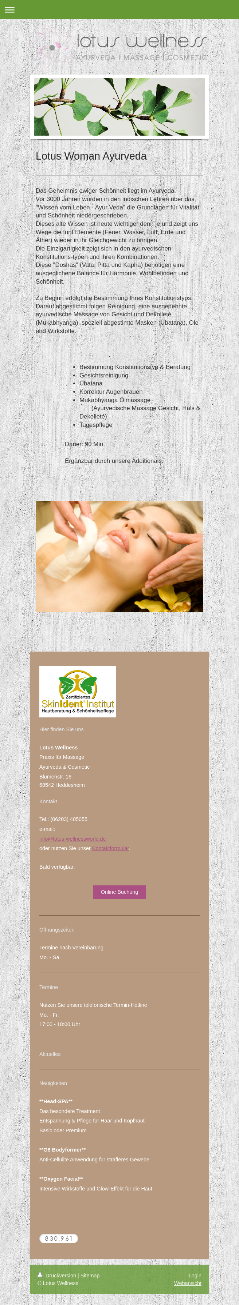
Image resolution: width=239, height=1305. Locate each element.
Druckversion (58, 1275)
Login (195, 1275)
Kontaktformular (110, 848)
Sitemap (90, 1275)
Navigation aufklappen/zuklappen (119, 9)
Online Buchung (119, 892)
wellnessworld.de (86, 839)
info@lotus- (52, 839)
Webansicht (187, 1283)
